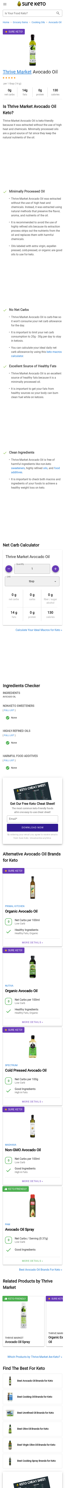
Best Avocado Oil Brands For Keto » (40, 1269)
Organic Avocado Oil (21, 911)
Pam (7, 1224)
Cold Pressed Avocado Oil (25, 1070)
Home (6, 22)
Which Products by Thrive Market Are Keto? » (34, 1357)
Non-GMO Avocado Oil (23, 1150)
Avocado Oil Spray (19, 1229)
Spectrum (11, 1065)
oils (45, 468)
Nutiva (9, 985)
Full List (9, 710)
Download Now (33, 827)
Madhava (10, 1144)
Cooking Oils (38, 22)
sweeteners (18, 468)
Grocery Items (20, 22)
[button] (32, 581)
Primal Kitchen (14, 906)
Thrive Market (17, 72)
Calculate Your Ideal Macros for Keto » (39, 630)
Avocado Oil (55, 22)
